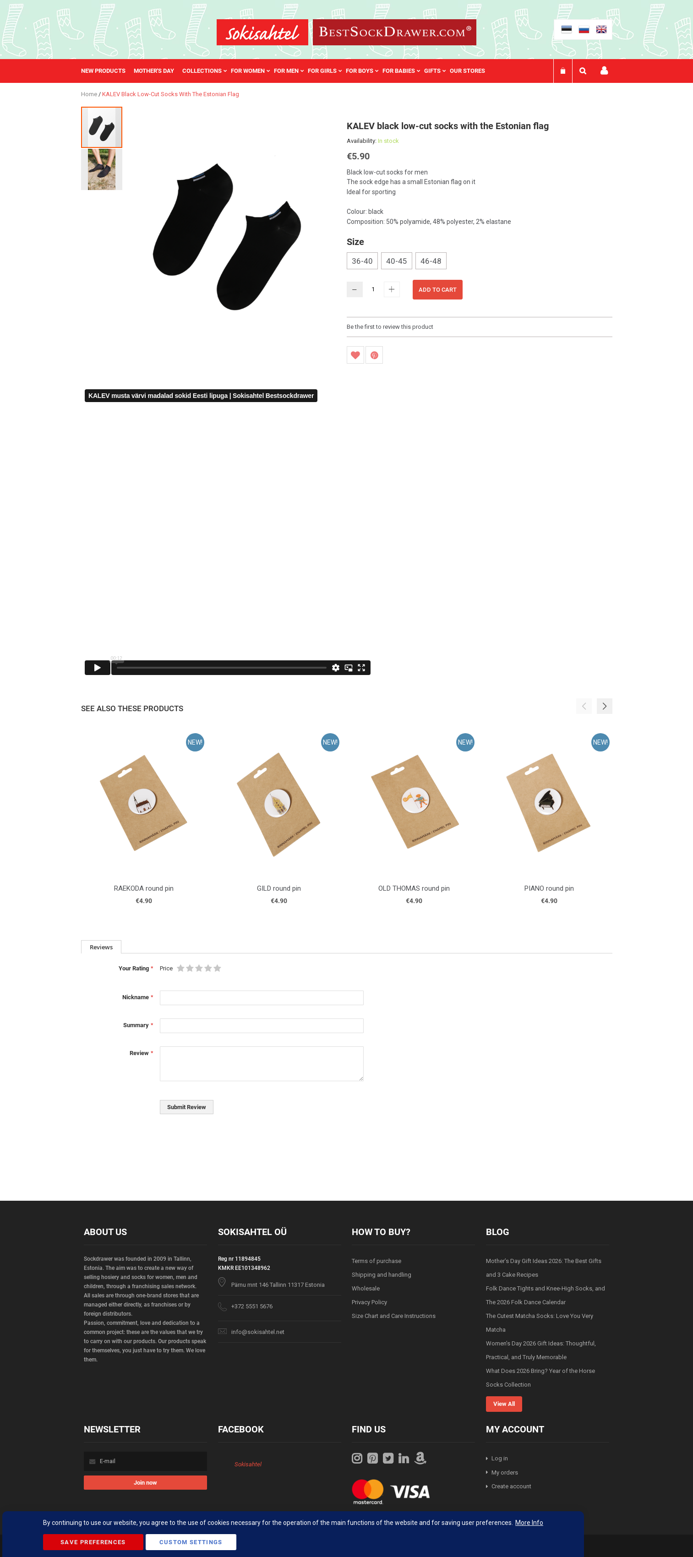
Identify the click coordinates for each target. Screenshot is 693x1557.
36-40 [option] (362, 261)
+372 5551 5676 (252, 1306)
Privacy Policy (369, 1302)
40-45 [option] (396, 261)
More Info (529, 1522)
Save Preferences (93, 1542)
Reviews (101, 947)
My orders (504, 1472)
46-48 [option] (431, 261)
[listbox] (479, 262)
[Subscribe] (145, 1482)
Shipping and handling (381, 1274)
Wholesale (366, 1288)
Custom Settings (191, 1542)
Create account (511, 1486)
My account (604, 71)
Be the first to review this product (390, 326)
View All (504, 1403)
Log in (499, 1458)
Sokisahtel (248, 1464)
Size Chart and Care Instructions (394, 1315)
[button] (101, 169)
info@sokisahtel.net (257, 1331)
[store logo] (262, 32)
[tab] (101, 946)
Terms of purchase (376, 1261)
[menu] (287, 71)
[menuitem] (107, 71)
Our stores (467, 70)
